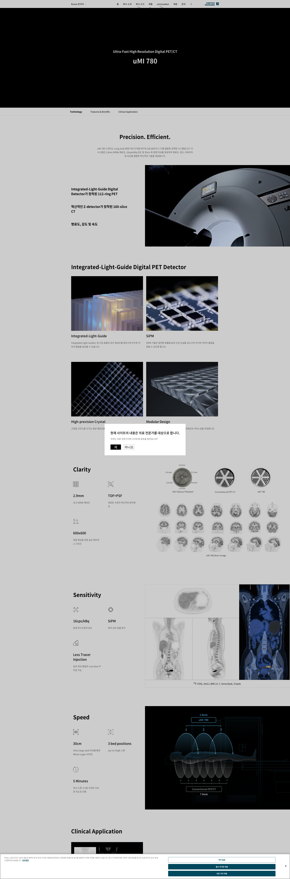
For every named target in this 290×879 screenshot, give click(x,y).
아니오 (129, 447)
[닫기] (286, 866)
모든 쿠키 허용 (222, 874)
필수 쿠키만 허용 (222, 866)
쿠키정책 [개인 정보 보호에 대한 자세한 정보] (25, 860)
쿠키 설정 (221, 859)
